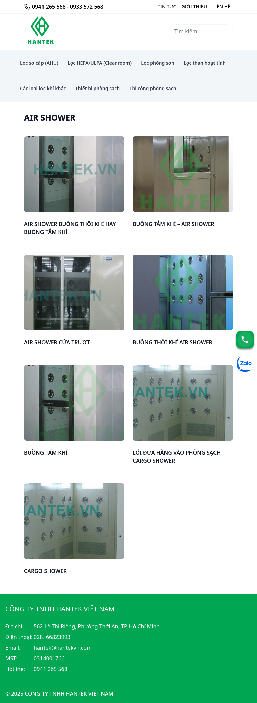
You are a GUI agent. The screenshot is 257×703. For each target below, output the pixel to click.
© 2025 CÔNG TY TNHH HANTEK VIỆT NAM (59, 693)
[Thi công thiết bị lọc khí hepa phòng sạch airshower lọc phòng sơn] (40, 31)
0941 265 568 (49, 6)
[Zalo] (245, 363)
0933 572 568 (86, 6)
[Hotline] (245, 339)
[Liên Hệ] (221, 7)
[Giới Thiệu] (167, 7)
